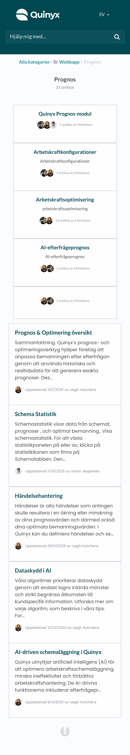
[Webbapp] (66, 62)
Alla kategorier (34, 62)
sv (102, 14)
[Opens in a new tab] (65, 731)
